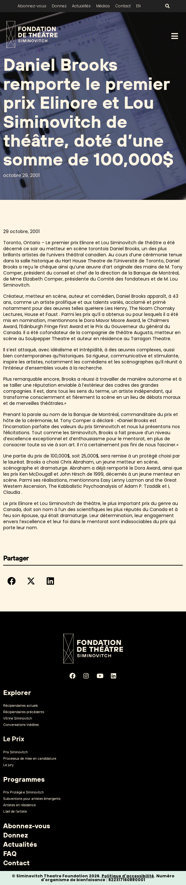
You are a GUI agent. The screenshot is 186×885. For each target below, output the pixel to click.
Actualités (81, 6)
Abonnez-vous (32, 6)
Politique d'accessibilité (128, 876)
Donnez (59, 6)
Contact (123, 6)
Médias (103, 6)
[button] (11, 581)
